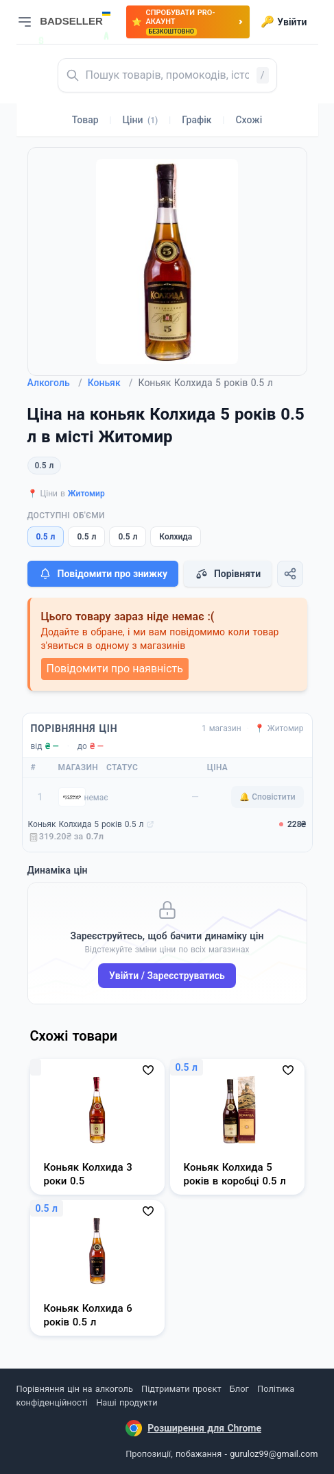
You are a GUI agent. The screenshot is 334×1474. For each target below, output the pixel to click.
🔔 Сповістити (267, 797)
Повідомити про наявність (115, 668)
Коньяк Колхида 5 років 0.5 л (86, 824)
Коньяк (110, 382)
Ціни (140, 119)
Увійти (284, 22)
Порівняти (228, 574)
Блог (239, 1389)
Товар (85, 119)
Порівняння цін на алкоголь (74, 1389)
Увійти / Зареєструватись (167, 975)
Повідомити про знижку (102, 574)
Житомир (86, 493)
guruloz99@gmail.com (274, 1454)
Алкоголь (54, 382)
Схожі (248, 119)
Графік (196, 119)
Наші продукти (126, 1402)
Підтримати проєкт (181, 1389)
